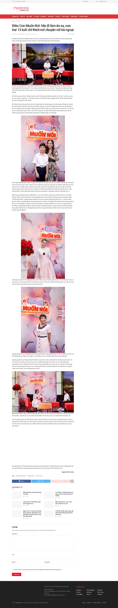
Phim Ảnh (51, 16)
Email (14, 562)
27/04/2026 (26, 505)
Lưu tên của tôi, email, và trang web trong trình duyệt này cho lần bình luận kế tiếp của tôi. (38, 569)
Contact (104, 602)
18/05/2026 (26, 496)
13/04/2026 (58, 516)
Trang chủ (15, 16)
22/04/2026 (58, 505)
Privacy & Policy (97, 602)
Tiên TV (46, 602)
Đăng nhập (103, 1)
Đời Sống (29, 16)
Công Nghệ (74, 16)
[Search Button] (97, 1)
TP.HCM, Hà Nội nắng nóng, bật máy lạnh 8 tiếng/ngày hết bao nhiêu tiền (64, 512)
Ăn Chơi (57, 16)
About (84, 602)
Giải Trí (22, 16)
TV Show (36, 16)
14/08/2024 (14, 34)
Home (13, 21)
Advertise (89, 602)
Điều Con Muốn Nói (21, 475)
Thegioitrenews (19, 602)
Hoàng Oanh (31, 475)
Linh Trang (39, 475)
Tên (13, 555)
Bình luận (15, 534)
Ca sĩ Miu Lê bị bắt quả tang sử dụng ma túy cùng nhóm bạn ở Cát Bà (64, 494)
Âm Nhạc (43, 16)
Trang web (47, 562)
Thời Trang (65, 16)
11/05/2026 (58, 497)
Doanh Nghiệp (83, 16)
